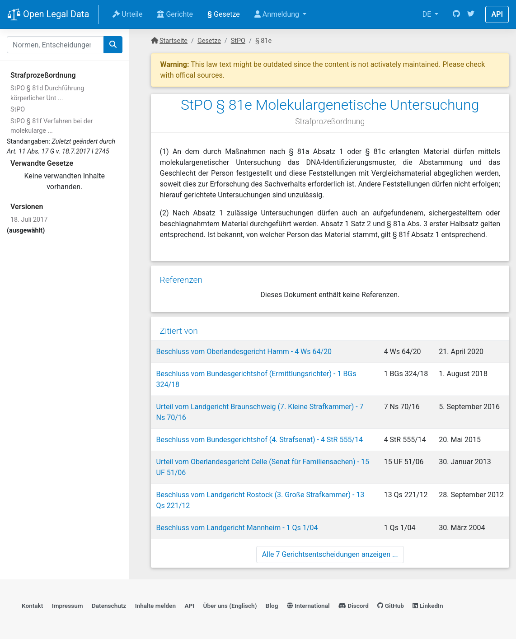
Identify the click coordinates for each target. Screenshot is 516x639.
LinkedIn (428, 605)
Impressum (67, 605)
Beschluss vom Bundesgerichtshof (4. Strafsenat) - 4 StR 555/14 (259, 439)
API (497, 14)
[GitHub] (456, 14)
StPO (17, 109)
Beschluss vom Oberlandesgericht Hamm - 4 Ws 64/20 (244, 351)
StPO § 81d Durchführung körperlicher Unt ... (47, 93)
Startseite (173, 41)
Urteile (127, 14)
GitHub (390, 605)
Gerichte (175, 14)
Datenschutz (109, 605)
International (308, 605)
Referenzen (181, 280)
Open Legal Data (48, 15)
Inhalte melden (155, 605)
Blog (272, 605)
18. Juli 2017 (28, 220)
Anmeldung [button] (277, 14)
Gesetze (223, 14)
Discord (353, 605)
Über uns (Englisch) (230, 605)
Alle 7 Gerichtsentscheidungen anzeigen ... (330, 554)
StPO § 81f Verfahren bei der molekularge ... (51, 126)
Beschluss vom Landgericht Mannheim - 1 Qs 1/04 (237, 527)
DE (427, 14)
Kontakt (32, 605)
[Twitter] (471, 14)
